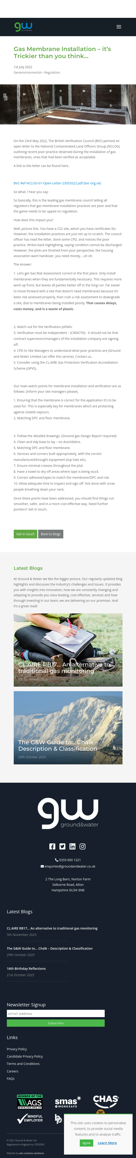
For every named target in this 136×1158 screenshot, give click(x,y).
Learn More (107, 1142)
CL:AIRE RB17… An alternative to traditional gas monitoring (52, 928)
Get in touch (25, 534)
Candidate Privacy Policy (25, 1056)
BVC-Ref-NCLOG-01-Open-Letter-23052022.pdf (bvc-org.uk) (57, 183)
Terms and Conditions (23, 1063)
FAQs (11, 1078)
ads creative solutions (31, 1153)
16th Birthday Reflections (26, 968)
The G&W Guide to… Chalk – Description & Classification (50, 948)
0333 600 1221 (70, 860)
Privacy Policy (17, 1049)
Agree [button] (87, 1143)
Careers (12, 1071)
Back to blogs (51, 534)
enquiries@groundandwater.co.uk (70, 866)
